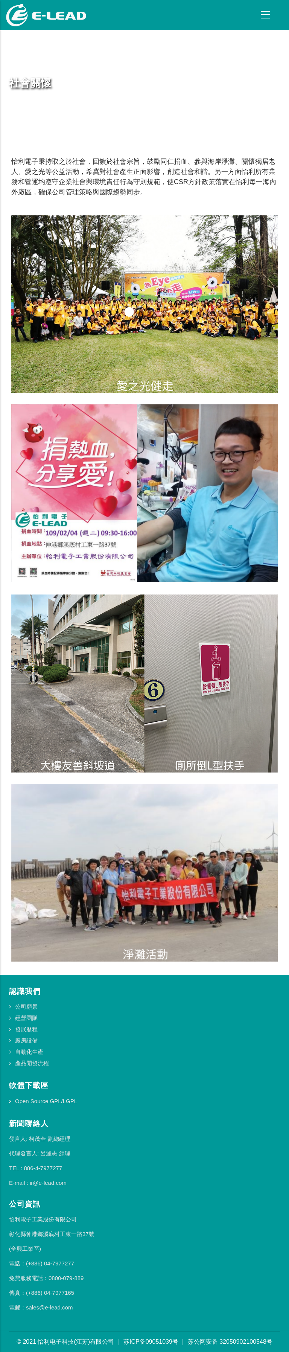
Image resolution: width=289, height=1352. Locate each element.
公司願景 (26, 1006)
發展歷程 (26, 1029)
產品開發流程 (32, 1063)
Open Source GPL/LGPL (46, 1101)
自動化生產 (29, 1052)
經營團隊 (26, 1018)
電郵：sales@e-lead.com (41, 1307)
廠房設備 (26, 1040)
